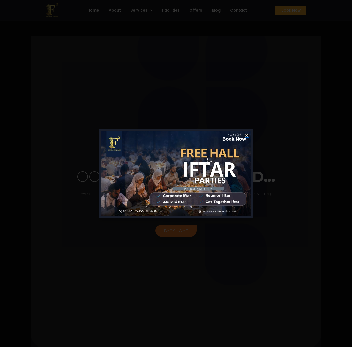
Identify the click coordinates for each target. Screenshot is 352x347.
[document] (176, 173)
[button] (247, 135)
